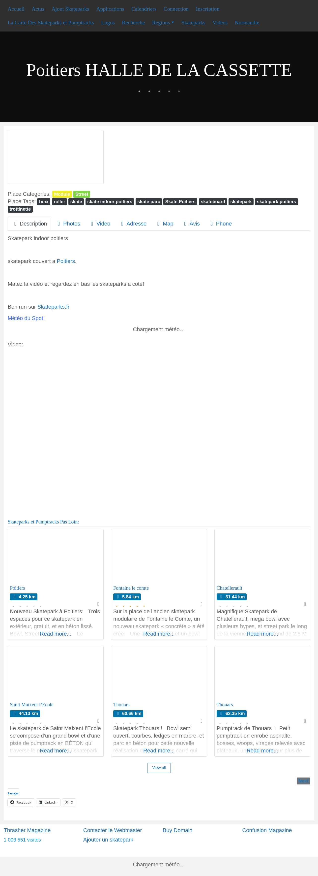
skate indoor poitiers (109, 201)
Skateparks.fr (53, 307)
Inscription (207, 9)
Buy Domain (178, 830)
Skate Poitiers (180, 201)
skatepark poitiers (276, 201)
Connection (176, 9)
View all (159, 768)
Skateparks (193, 22)
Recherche (133, 22)
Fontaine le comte (131, 588)
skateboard (213, 201)
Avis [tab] (191, 224)
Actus (38, 9)
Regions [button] (161, 22)
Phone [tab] (220, 224)
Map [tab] (164, 224)
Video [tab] (99, 224)
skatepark (241, 201)
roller (59, 201)
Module (62, 194)
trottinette (20, 209)
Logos (108, 22)
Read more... (55, 634)
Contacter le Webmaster (112, 830)
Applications (110, 9)
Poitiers (66, 261)
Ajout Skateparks (70, 9)
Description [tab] (29, 224)
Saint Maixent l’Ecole (32, 704)
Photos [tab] (68, 224)
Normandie (247, 22)
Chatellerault (229, 588)
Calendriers (143, 9)
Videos (220, 22)
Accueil (15, 9)
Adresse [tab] (132, 224)
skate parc (149, 201)
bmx (44, 201)
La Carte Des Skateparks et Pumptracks (50, 22)
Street (81, 194)
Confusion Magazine (267, 830)
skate (76, 201)
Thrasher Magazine (27, 830)
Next (304, 780)
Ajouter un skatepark (108, 840)
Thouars (121, 704)
